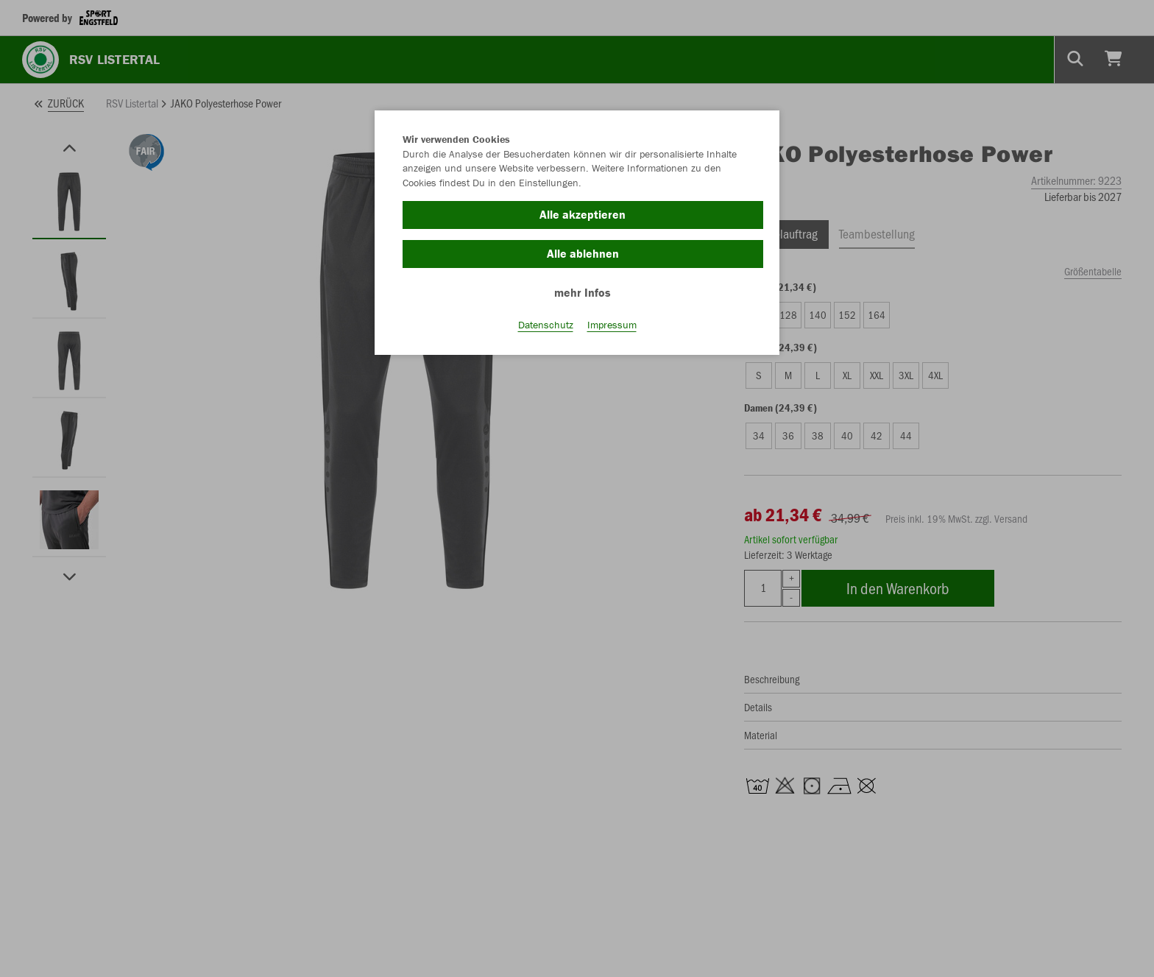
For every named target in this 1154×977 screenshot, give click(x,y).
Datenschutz (545, 324)
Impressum (612, 324)
